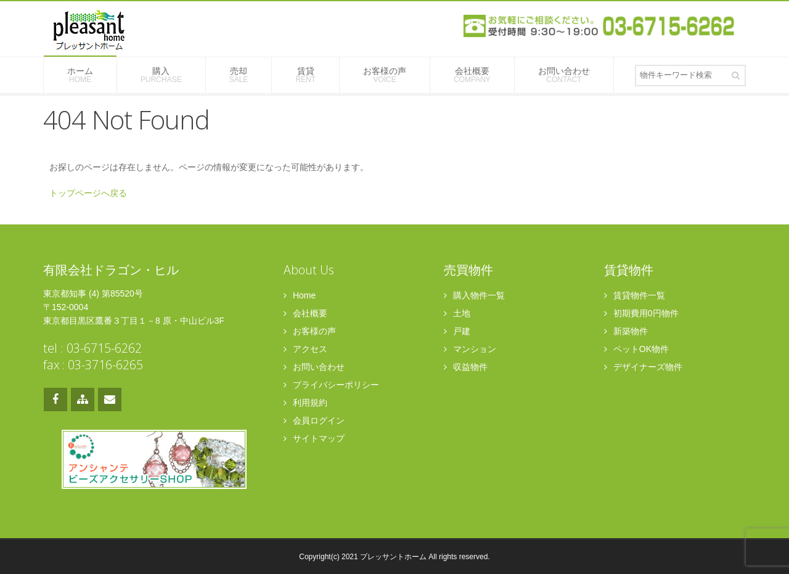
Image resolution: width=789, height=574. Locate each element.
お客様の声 (384, 75)
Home (300, 295)
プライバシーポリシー (331, 385)
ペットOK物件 (636, 349)
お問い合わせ (564, 75)
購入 (161, 75)
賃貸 (305, 75)
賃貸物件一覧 (634, 295)
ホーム (80, 75)
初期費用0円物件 (641, 313)
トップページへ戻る (88, 193)
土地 (457, 313)
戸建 (457, 331)
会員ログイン (314, 420)
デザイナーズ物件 (643, 367)
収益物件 (466, 367)
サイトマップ (314, 438)
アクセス (305, 349)
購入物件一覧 (474, 295)
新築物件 (626, 331)
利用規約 (305, 403)
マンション (470, 349)
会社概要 (472, 75)
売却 (238, 75)
